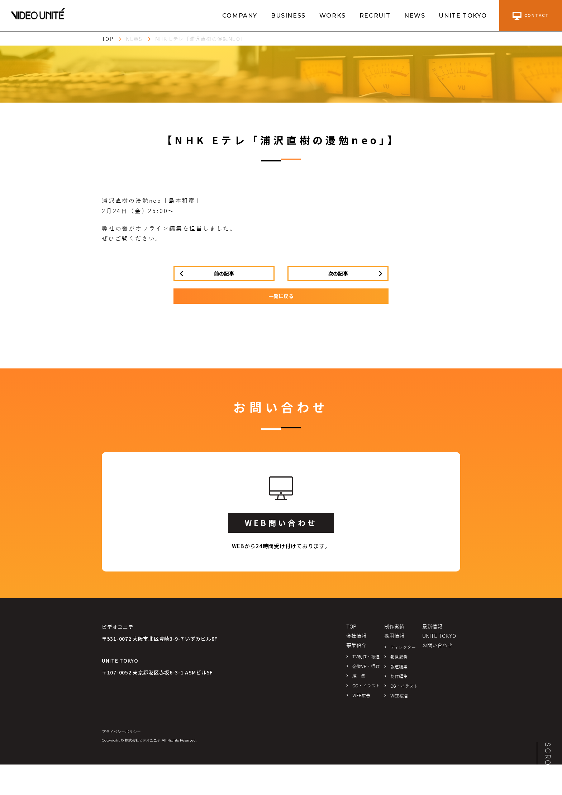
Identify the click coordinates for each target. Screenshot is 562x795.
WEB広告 (361, 695)
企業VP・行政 (366, 666)
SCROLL (548, 759)
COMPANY (239, 15)
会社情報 (356, 636)
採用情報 (394, 636)
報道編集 (399, 666)
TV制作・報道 (366, 656)
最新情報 (432, 627)
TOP (107, 39)
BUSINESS (288, 15)
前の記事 (224, 273)
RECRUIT (375, 15)
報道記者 (399, 657)
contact (531, 16)
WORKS (332, 15)
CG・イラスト (366, 685)
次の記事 (338, 273)
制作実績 (394, 627)
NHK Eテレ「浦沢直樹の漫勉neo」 (200, 39)
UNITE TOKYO (463, 15)
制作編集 (399, 676)
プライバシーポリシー (121, 732)
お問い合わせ (437, 645)
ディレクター (403, 647)
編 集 (358, 676)
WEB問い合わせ (281, 522)
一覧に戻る (281, 296)
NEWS (414, 15)
